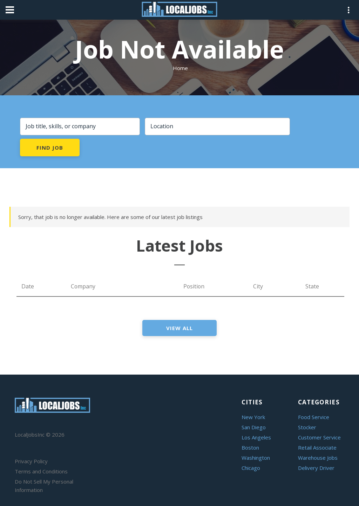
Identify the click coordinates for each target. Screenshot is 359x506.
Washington (256, 457)
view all (179, 327)
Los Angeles (256, 437)
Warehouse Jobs (318, 457)
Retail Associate (317, 447)
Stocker (307, 427)
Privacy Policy (31, 461)
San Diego (254, 427)
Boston (250, 447)
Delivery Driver (316, 467)
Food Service (313, 416)
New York (253, 416)
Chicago (251, 467)
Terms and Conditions (41, 471)
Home (180, 67)
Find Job (49, 147)
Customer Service (319, 437)
